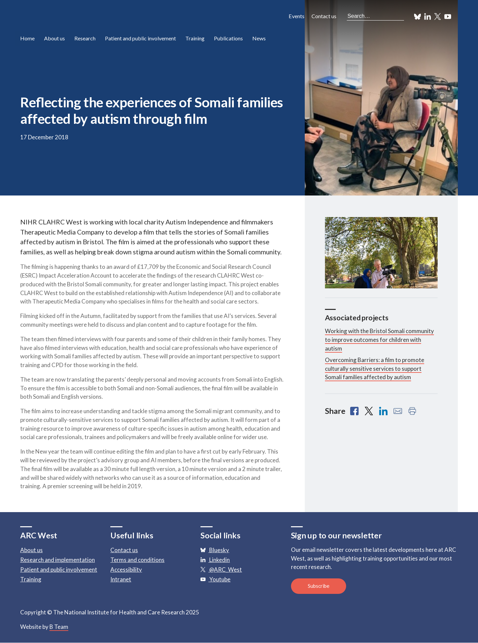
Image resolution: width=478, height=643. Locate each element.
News (263, 38)
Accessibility (126, 569)
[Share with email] (398, 411)
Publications (232, 38)
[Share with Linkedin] (383, 411)
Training (198, 38)
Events (296, 16)
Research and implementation (57, 559)
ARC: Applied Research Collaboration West (80, 16)
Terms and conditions (137, 559)
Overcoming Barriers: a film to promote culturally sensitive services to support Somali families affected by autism (374, 368)
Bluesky (214, 549)
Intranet (120, 579)
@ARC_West (221, 569)
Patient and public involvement (142, 38)
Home (27, 38)
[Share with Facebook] (354, 411)
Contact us (323, 16)
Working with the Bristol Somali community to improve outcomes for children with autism (379, 339)
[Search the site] (375, 16)
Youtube (215, 579)
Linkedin (215, 559)
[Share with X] (369, 411)
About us (54, 38)
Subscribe (318, 586)
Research (85, 38)
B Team (58, 627)
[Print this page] (412, 411)
